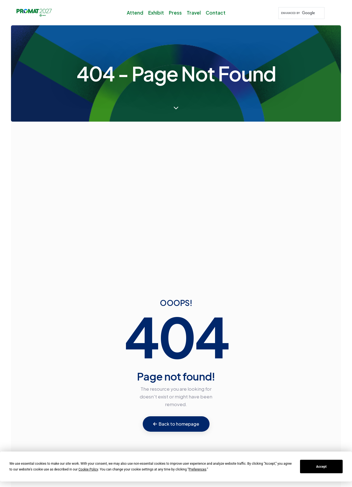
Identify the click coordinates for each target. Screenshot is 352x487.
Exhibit (156, 13)
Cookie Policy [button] (88, 469)
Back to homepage (176, 424)
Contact (216, 13)
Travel (194, 13)
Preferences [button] (197, 469)
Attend (135, 13)
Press (175, 13)
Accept (321, 467)
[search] (301, 13)
